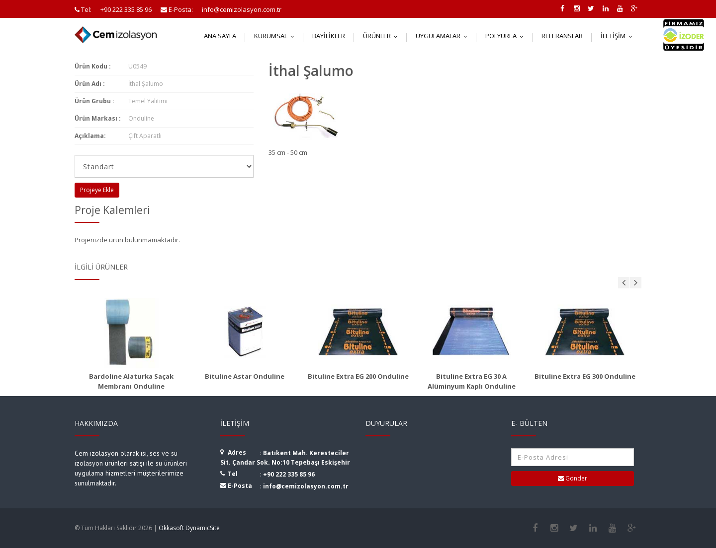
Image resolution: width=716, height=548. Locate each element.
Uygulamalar (444, 35)
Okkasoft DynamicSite (189, 528)
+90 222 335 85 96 (289, 474)
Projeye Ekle (97, 190)
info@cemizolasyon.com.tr (306, 486)
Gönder (572, 478)
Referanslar (562, 35)
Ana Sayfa (220, 35)
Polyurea (506, 35)
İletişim (619, 35)
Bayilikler (328, 35)
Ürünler (382, 35)
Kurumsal (276, 35)
